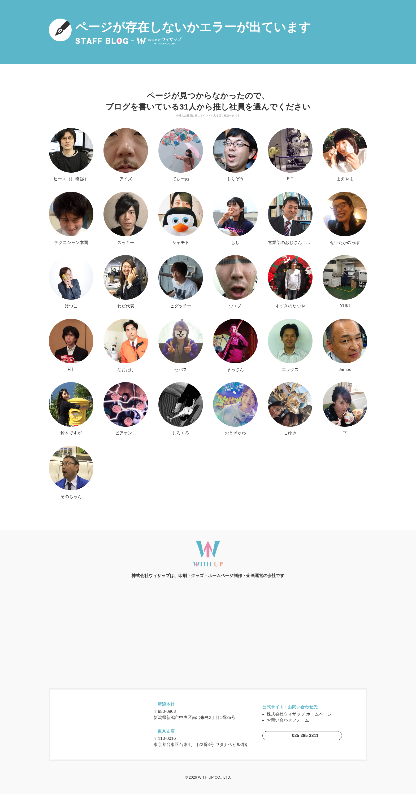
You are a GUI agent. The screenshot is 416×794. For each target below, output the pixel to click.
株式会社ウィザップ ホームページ (299, 714)
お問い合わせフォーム (288, 720)
